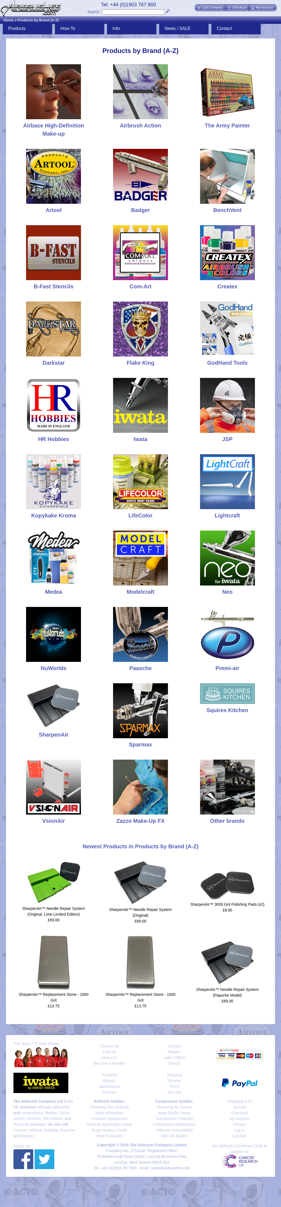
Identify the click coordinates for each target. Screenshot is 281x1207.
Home (8, 20)
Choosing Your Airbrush (109, 1107)
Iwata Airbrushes (109, 1113)
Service (174, 1046)
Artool (18, 1118)
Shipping (174, 1075)
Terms (174, 1086)
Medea (51, 1113)
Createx (20, 1130)
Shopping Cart (239, 1101)
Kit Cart (239, 1107)
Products (17, 28)
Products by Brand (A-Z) (38, 20)
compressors (32, 1113)
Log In (239, 1130)
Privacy (239, 1124)
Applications (109, 1086)
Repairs (174, 1052)
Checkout (239, 1113)
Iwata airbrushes (56, 1107)
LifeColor (33, 1118)
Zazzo (64, 1113)
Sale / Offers (174, 1057)
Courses (109, 1092)
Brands (109, 1080)
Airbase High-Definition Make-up (53, 125)
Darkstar (51, 1130)
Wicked (35, 1130)
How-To (67, 28)
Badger (27, 1136)
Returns (174, 1080)
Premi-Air (21, 1124)
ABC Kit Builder (174, 1136)
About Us (109, 1057)
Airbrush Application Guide (109, 1124)
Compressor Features (174, 1118)
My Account (239, 1118)
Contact (224, 28)
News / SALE (177, 28)
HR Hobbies (53, 1118)
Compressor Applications (174, 1124)
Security (174, 1092)
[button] (210, 7)
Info (116, 28)
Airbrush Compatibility (174, 1130)
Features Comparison (109, 1118)
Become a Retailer (109, 1063)
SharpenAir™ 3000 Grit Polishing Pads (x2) (227, 904)
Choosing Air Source (174, 1107)
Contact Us (109, 1046)
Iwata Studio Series (174, 1113)
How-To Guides (109, 1136)
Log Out (239, 1136)
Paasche (67, 1130)
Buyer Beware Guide (109, 1130)
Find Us (109, 1052)
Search (94, 12)
